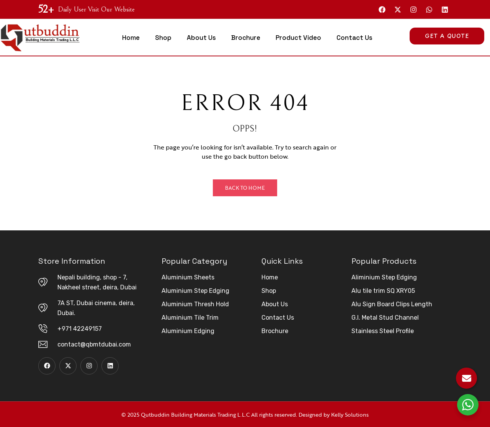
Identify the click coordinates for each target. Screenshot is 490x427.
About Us (201, 37)
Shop (163, 37)
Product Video (298, 37)
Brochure (245, 37)
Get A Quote (447, 36)
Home (131, 37)
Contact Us (354, 37)
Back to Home (245, 188)
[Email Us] (466, 378)
